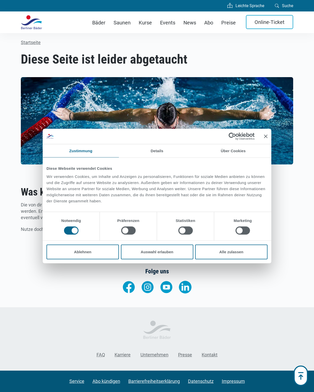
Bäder (98, 23)
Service (76, 381)
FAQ (101, 354)
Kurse (145, 23)
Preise (228, 23)
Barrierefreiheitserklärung (154, 381)
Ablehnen (82, 251)
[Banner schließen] (266, 136)
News (189, 23)
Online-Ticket (270, 22)
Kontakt (209, 354)
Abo (208, 23)
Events (167, 23)
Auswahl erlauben (157, 251)
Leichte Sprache (245, 5)
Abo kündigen (106, 381)
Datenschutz (201, 381)
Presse (185, 354)
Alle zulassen (231, 251)
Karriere (123, 354)
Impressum (233, 381)
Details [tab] (157, 151)
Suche (284, 5)
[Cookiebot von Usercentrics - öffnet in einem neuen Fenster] (232, 136)
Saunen (122, 23)
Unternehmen (154, 354)
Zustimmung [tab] (80, 151)
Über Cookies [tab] (233, 151)
